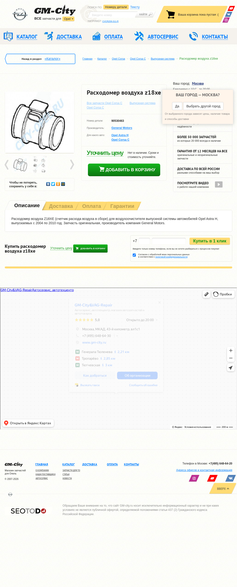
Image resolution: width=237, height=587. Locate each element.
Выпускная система (162, 58)
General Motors (121, 128)
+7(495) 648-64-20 (220, 463)
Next (72, 165)
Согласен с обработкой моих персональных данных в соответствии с (164, 255)
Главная (87, 58)
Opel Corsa (118, 58)
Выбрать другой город (203, 106)
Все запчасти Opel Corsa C (104, 103)
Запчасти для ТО (71, 470)
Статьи (66, 474)
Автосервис (42, 478)
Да (177, 106)
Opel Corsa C (138, 58)
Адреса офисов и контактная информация (204, 470)
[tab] (26, 206)
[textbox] (112, 15)
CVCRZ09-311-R (110, 21)
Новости (67, 478)
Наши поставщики (45, 474)
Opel (67, 19)
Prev (7, 165)
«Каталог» (52, 59)
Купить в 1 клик (209, 241)
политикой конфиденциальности (171, 257)
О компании (42, 470)
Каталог (102, 58)
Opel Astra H (119, 135)
